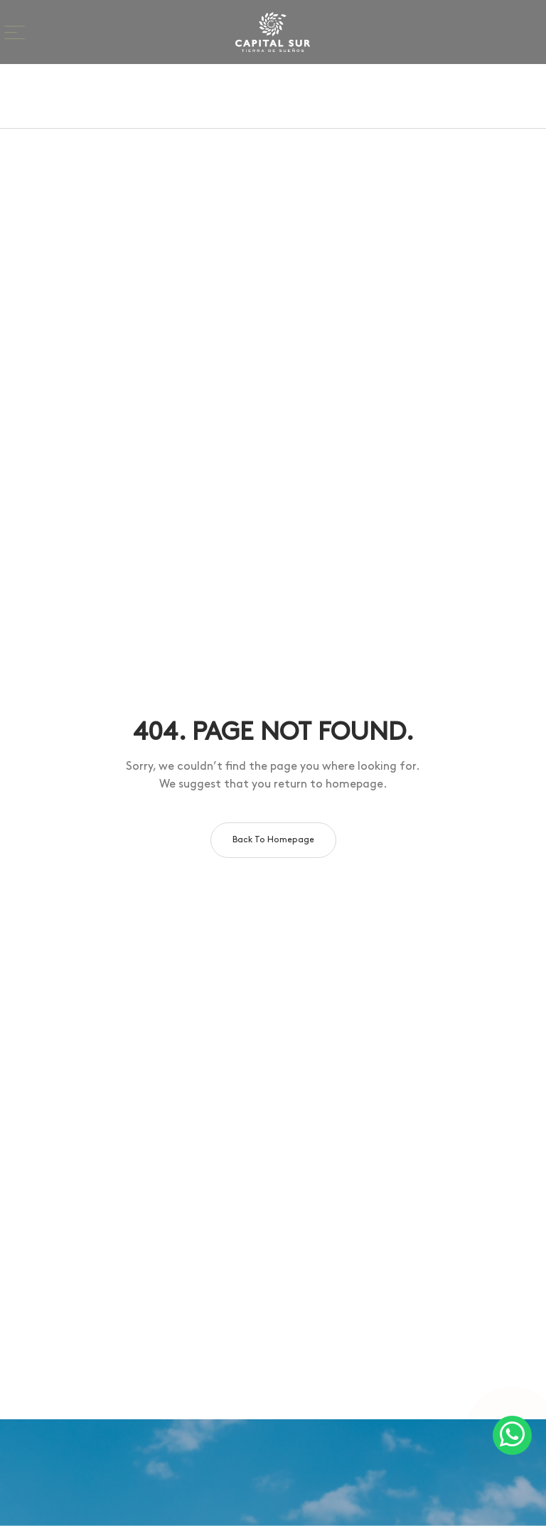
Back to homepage (273, 840)
